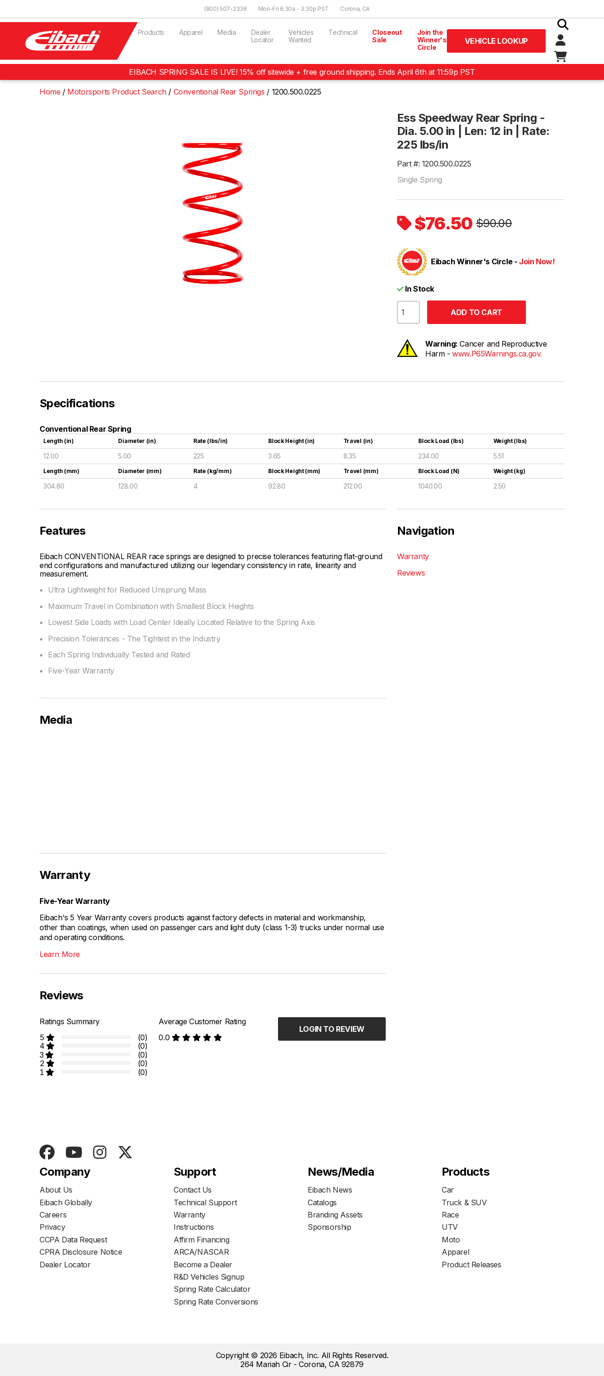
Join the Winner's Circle (432, 39)
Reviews (411, 572)
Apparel (191, 32)
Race (450, 1214)
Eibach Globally (66, 1202)
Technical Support (205, 1202)
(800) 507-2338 (225, 8)
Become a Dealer (203, 1264)
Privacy (52, 1227)
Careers (53, 1214)
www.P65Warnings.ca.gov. (497, 353)
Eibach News (330, 1190)
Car (448, 1190)
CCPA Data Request (73, 1239)
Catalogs (322, 1202)
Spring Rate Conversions (216, 1301)
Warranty (413, 556)
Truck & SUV (464, 1202)
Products (151, 32)
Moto (451, 1239)
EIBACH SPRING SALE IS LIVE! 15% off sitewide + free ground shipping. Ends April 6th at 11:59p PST (302, 72)
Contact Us (193, 1190)
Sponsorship (329, 1227)
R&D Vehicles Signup (209, 1277)
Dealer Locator (262, 36)
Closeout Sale (387, 36)
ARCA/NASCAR (201, 1252)
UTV (450, 1227)
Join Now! (537, 261)
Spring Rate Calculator (212, 1289)
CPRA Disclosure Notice (81, 1252)
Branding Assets (335, 1214)
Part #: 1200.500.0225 (434, 163)
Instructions (194, 1227)
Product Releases (471, 1264)
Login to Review (332, 1029)
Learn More (60, 954)
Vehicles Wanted (300, 36)
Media (226, 32)
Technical (342, 32)
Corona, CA (355, 8)
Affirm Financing (202, 1239)
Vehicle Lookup (496, 41)
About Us (56, 1190)
